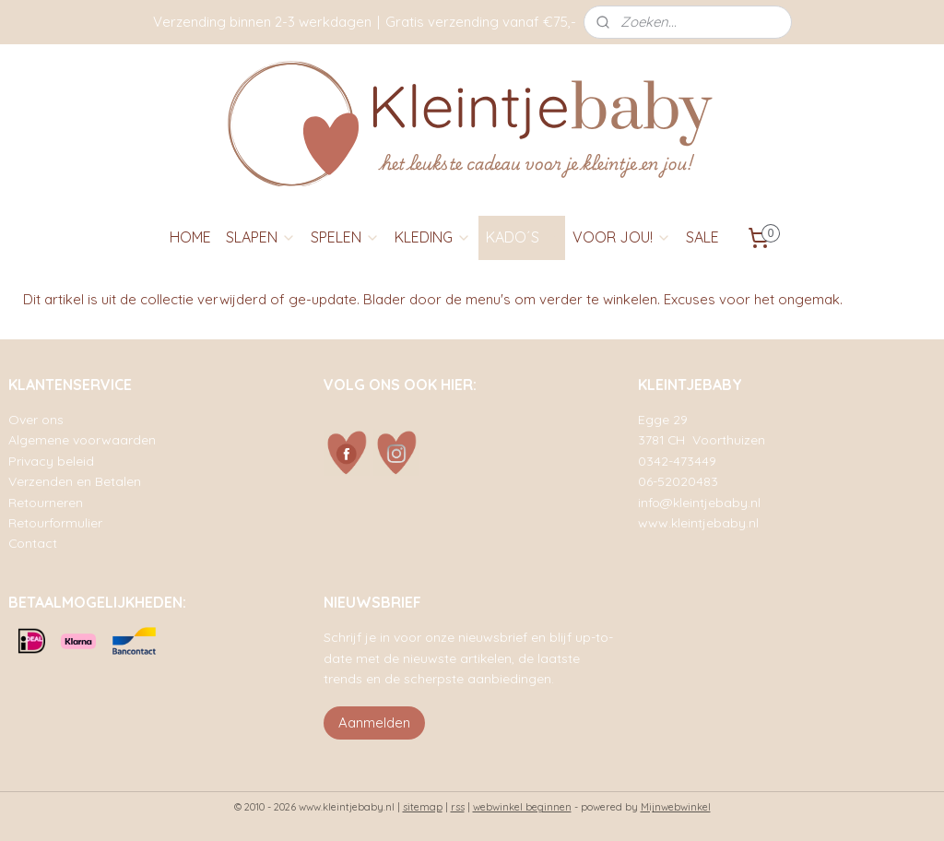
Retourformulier (55, 522)
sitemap (422, 806)
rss (458, 806)
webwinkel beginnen (522, 806)
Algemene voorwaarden (82, 439)
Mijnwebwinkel (676, 806)
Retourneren (45, 502)
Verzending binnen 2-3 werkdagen (262, 21)
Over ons (36, 419)
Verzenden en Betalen (74, 481)
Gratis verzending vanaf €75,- (480, 21)
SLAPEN (261, 237)
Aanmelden (374, 722)
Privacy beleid (51, 460)
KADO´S (522, 237)
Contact (32, 543)
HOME (190, 237)
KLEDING (433, 237)
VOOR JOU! (621, 237)
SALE (702, 237)
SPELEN (345, 237)
